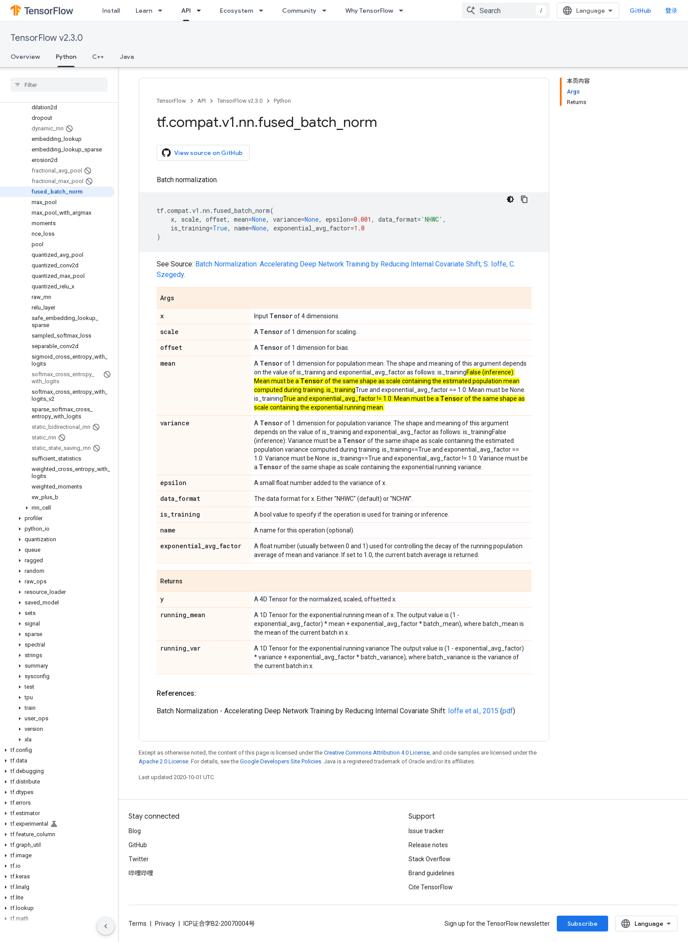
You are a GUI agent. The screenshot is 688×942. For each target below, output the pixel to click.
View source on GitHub (202, 152)
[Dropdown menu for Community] (326, 10)
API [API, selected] (186, 10)
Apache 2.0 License (163, 761)
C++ (98, 57)
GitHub (640, 10)
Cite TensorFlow (430, 887)
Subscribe (582, 924)
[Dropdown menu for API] (201, 10)
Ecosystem (236, 10)
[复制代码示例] (524, 199)
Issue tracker (426, 830)
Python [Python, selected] (66, 57)
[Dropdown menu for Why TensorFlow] (403, 10)
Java (127, 57)
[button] (57, 508)
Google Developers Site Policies (280, 761)
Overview (25, 57)
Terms (138, 923)
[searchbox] (59, 85)
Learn (144, 10)
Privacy (165, 923)
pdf (507, 711)
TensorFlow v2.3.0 (47, 37)
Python (282, 100)
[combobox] (506, 10)
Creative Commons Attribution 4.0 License (377, 752)
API (201, 100)
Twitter (139, 859)
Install (111, 10)
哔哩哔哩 (141, 873)
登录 (671, 10)
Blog (135, 830)
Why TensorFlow (369, 10)
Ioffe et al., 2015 (473, 711)
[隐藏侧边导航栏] (106, 926)
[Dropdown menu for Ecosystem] (263, 10)
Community (299, 10)
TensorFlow (171, 100)
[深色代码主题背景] (510, 199)
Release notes (428, 845)
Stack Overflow (429, 859)
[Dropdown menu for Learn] (162, 10)
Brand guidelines (431, 873)
